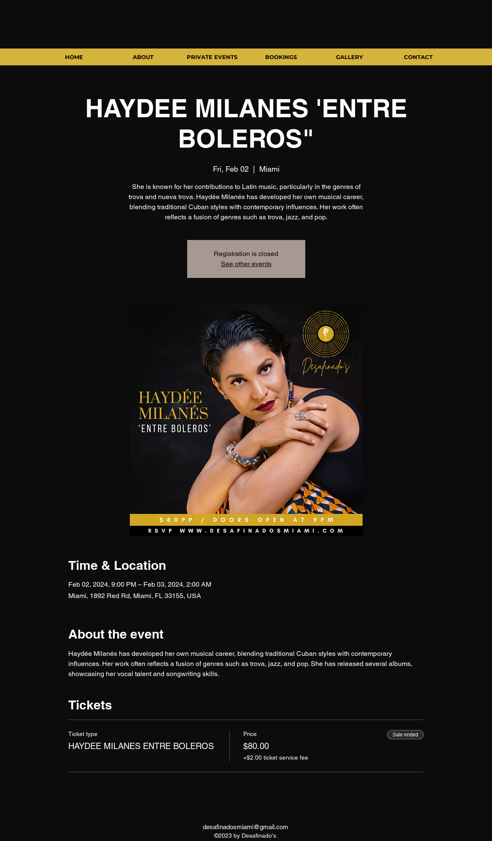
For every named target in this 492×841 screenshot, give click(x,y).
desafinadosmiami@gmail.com (245, 826)
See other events (246, 264)
